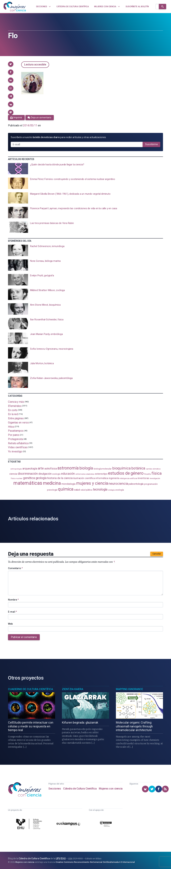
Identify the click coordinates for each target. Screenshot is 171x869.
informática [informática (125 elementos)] (102, 478)
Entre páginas (16, 418)
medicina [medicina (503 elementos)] (52, 483)
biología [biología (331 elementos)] (86, 468)
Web (10, 623)
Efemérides (15, 406)
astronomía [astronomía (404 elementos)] (68, 468)
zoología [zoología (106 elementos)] (119, 490)
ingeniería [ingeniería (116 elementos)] (114, 478)
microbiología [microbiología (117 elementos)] (68, 484)
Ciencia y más (16, 401)
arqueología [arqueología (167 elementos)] (29, 468)
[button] (10, 64)
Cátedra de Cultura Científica (80, 788)
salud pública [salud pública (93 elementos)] (86, 490)
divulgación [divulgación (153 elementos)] (45, 473)
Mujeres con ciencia (110, 788)
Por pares (13, 435)
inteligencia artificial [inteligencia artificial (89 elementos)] (128, 478)
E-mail (12, 611)
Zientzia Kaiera (72, 689)
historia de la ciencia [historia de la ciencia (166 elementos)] (60, 478)
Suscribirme (151, 144)
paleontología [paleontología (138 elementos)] (135, 483)
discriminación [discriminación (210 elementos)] (28, 474)
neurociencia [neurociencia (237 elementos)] (118, 484)
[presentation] (85, 168)
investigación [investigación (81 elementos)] (155, 478)
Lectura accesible (35, 64)
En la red (13, 414)
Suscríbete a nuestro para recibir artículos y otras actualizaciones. (58, 137)
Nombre (13, 599)
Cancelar (156, 554)
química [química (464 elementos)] (65, 489)
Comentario (15, 568)
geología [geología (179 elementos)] (41, 478)
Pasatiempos (16, 430)
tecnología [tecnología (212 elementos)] (100, 489)
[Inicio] (14, 6)
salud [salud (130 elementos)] (77, 489)
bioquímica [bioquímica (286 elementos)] (121, 468)
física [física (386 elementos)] (156, 473)
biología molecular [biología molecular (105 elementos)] (103, 468)
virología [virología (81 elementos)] (111, 490)
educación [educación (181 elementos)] (68, 473)
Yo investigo (15, 451)
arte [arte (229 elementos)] (41, 468)
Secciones (54, 788)
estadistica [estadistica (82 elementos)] (90, 474)
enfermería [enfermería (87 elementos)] (80, 474)
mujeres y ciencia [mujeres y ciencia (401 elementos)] (92, 483)
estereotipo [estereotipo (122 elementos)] (101, 473)
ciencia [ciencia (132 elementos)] (13, 473)
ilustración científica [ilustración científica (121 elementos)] (84, 478)
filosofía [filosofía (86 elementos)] (147, 474)
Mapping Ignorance (129, 689)
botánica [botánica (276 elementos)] (138, 468)
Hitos (11, 426)
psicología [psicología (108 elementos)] (52, 490)
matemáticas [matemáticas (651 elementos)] (27, 483)
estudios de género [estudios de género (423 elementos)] (125, 473)
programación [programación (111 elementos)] (151, 484)
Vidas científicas (17, 447)
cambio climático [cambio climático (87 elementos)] (153, 469)
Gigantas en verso (18, 422)
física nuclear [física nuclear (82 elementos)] (16, 478)
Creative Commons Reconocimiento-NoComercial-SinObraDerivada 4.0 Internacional (95, 862)
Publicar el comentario (24, 637)
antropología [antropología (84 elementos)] (16, 469)
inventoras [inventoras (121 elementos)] (143, 478)
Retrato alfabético (18, 443)
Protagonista (15, 439)
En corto (12, 410)
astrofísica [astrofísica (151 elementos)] (50, 468)
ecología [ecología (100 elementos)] (56, 474)
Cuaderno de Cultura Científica (30, 689)
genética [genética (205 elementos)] (29, 478)
